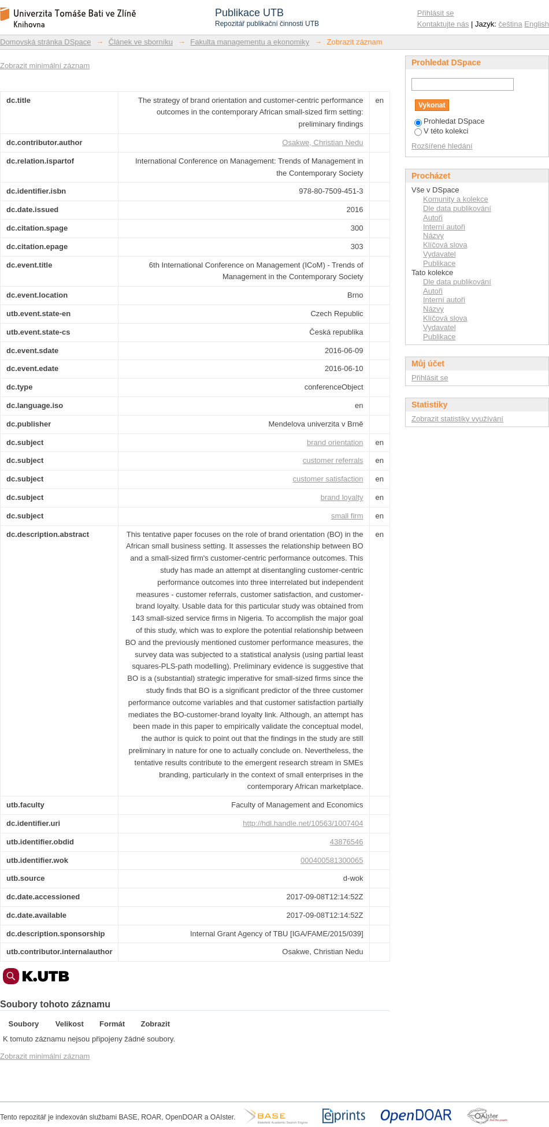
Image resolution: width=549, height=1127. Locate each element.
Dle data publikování (457, 208)
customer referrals (333, 460)
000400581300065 (332, 860)
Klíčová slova (445, 244)
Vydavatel (439, 254)
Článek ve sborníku (141, 42)
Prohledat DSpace (449, 121)
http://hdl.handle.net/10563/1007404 (303, 823)
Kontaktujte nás (443, 24)
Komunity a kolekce (455, 199)
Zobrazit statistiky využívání (457, 418)
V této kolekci (441, 131)
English (536, 24)
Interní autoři (444, 227)
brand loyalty (342, 497)
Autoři (433, 217)
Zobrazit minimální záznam (45, 65)
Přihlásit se (435, 13)
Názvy (433, 235)
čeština (510, 24)
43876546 (346, 841)
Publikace (439, 263)
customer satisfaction (327, 478)
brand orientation (335, 442)
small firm (347, 515)
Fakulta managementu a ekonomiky (249, 42)
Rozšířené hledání (442, 146)
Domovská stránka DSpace (45, 42)
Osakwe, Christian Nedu (322, 142)
